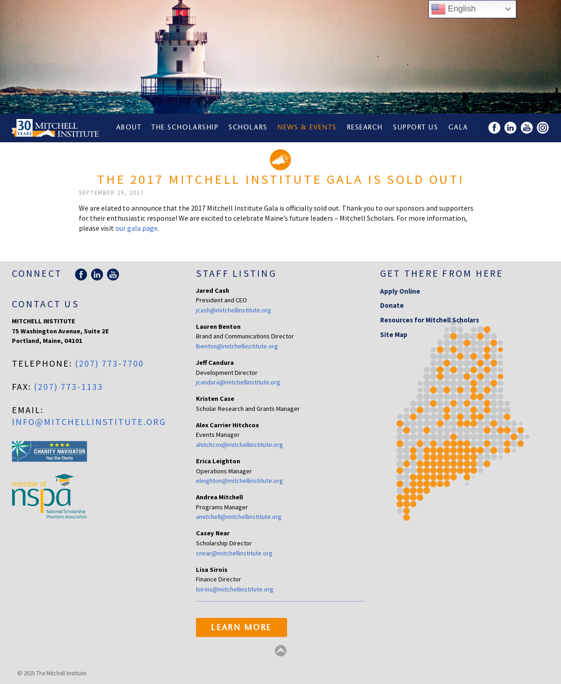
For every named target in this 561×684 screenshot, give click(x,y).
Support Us (415, 127)
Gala (458, 127)
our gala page (136, 228)
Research (365, 127)
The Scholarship (184, 127)
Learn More (241, 628)
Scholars (247, 127)
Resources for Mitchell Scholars (429, 319)
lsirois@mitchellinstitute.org (234, 589)
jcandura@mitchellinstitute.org (238, 382)
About (129, 127)
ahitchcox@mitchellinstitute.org (239, 444)
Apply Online (400, 291)
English (453, 9)
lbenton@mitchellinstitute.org (237, 346)
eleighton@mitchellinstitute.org (239, 481)
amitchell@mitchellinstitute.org (239, 517)
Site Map (393, 334)
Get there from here (442, 273)
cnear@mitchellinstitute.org (234, 553)
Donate (392, 305)
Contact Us (45, 304)
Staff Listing (236, 273)
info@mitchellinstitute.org (89, 421)
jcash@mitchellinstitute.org (233, 310)
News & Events (307, 127)
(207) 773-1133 (68, 386)
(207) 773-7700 (109, 363)
